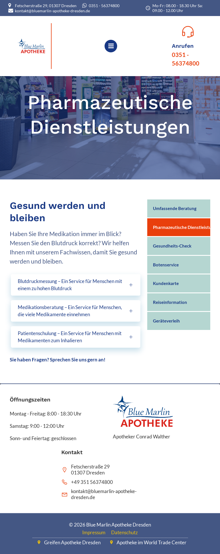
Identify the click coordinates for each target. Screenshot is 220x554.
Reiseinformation (170, 302)
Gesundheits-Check (172, 245)
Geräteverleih (166, 320)
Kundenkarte (166, 283)
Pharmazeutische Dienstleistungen (179, 227)
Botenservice (166, 264)
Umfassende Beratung (175, 208)
